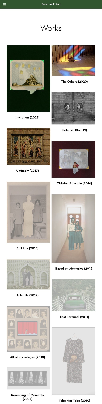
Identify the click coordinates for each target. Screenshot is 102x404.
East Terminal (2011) (74, 304)
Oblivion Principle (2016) (74, 183)
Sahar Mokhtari (51, 4)
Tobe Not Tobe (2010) (74, 384)
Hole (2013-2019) (74, 130)
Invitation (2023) (27, 117)
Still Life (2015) (27, 248)
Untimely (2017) (27, 170)
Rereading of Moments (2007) (27, 376)
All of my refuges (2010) (27, 345)
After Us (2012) (27, 285)
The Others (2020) (74, 81)
